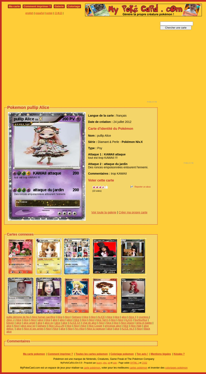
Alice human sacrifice (43, 317)
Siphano (76, 317)
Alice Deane (127, 322)
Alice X (132, 317)
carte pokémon (92, 367)
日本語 (58, 13)
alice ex (49, 322)
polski (49, 13)
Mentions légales (161, 354)
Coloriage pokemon (122, 354)
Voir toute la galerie (103, 212)
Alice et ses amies (34, 328)
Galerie (59, 6)
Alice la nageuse (96, 328)
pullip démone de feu (18, 317)
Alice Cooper (95, 325)
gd (109, 363)
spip (115, 363)
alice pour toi (28, 325)
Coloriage (74, 6)
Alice (60, 317)
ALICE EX (74, 322)
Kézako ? (179, 354)
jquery (99, 363)
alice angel (29, 322)
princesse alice (112, 325)
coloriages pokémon (176, 367)
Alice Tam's (102, 320)
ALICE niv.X (128, 328)
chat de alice (90, 322)
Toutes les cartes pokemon (92, 354)
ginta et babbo (144, 322)
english (29, 13)
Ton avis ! (142, 354)
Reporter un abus (142, 187)
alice (124, 317)
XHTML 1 (134, 363)
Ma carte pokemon (34, 354)
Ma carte (14, 6)
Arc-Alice (80, 328)
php (105, 363)
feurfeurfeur (140, 320)
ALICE (101, 317)
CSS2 (144, 363)
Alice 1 (10, 320)
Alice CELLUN (56, 325)
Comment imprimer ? (37, 6)
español (39, 13)
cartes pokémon (138, 367)
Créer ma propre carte (133, 212)
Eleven (10, 322)
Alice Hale (136, 325)
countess (143, 317)
